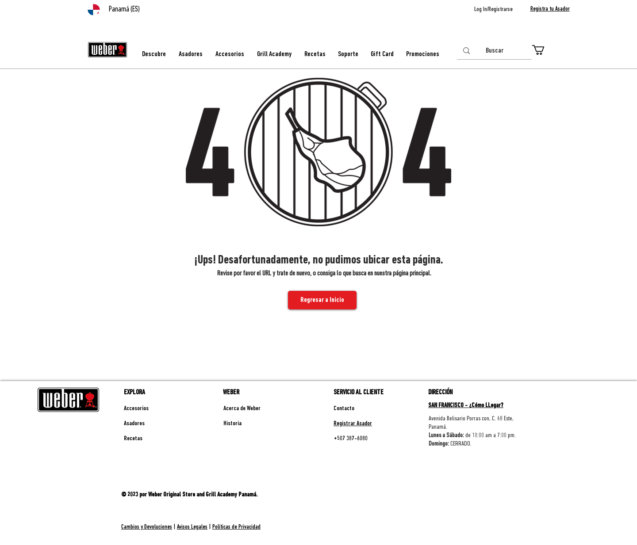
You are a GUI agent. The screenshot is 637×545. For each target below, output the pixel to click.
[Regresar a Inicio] (322, 300)
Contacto (344, 408)
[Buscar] (494, 51)
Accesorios (136, 408)
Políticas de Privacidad (236, 527)
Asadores (134, 423)
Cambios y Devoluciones (146, 527)
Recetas (133, 438)
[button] (544, 50)
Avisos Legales (192, 527)
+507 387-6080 (351, 438)
